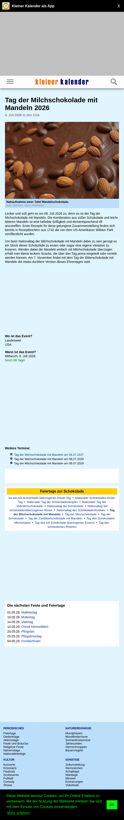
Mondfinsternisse (76, 736)
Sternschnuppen (76, 747)
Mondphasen (73, 733)
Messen (70, 778)
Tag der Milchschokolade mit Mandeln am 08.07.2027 (49, 454)
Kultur (8, 759)
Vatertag (27, 622)
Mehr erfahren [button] (18, 813)
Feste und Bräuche (15, 743)
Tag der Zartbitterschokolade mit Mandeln (55, 518)
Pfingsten (27, 631)
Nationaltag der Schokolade (65, 506)
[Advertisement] (62, 44)
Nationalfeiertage (14, 753)
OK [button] (112, 805)
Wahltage (71, 775)
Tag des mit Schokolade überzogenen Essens (65, 522)
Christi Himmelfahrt (34, 627)
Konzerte (9, 764)
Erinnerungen (74, 781)
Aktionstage (11, 740)
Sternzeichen (74, 768)
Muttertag (28, 617)
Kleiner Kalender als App (33, 6)
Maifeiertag (29, 612)
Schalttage (72, 771)
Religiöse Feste (13, 747)
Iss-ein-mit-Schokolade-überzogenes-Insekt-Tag (39, 498)
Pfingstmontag (31, 636)
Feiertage (9, 733)
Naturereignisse (78, 728)
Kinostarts (10, 768)
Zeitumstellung (75, 764)
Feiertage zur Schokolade (62, 491)
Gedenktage (11, 736)
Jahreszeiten (73, 743)
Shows (7, 785)
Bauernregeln (74, 750)
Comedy (8, 781)
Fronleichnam (31, 641)
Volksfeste (72, 785)
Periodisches (13, 728)
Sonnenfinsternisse (78, 740)
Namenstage (11, 750)
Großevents (11, 775)
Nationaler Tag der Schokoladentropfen (52, 502)
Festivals (9, 771)
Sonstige (72, 759)
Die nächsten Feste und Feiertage (36, 605)
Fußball (8, 778)
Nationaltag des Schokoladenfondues (81, 510)
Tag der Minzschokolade (80, 514)
